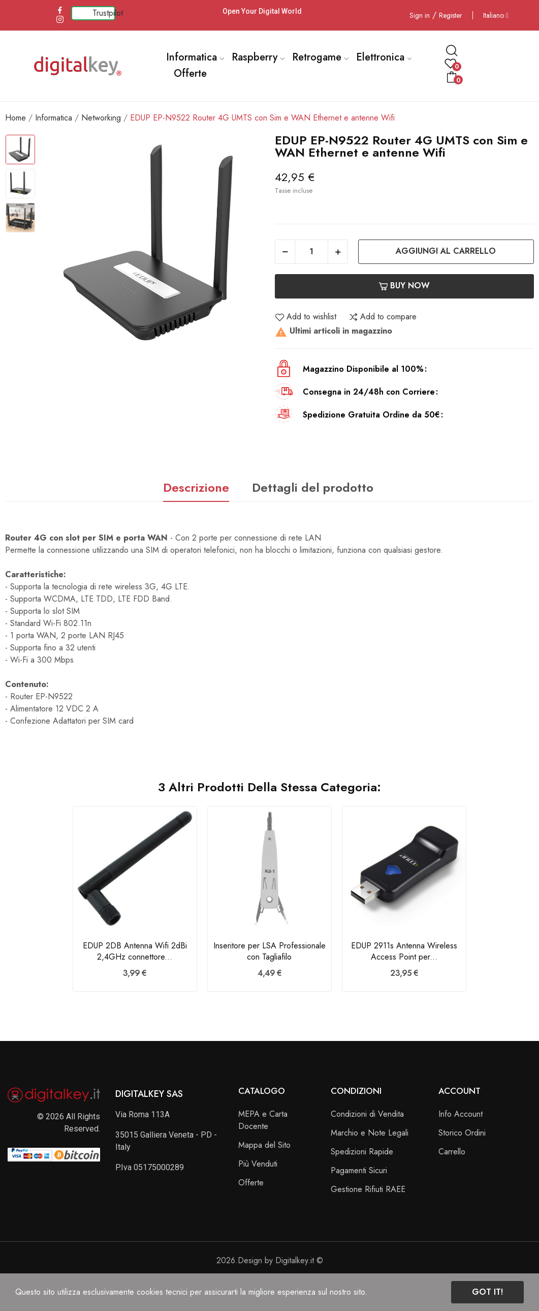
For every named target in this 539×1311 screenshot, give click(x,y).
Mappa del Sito (264, 1145)
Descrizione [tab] (196, 487)
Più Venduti (257, 1164)
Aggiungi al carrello (446, 251)
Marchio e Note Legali (369, 1133)
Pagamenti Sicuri (359, 1170)
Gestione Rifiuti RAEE (368, 1189)
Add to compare (382, 317)
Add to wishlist (305, 317)
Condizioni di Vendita (367, 1114)
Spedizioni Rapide (362, 1151)
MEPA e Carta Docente (263, 1120)
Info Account (460, 1114)
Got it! (487, 1292)
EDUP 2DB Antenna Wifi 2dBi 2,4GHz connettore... (135, 951)
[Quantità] (311, 252)
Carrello (451, 1151)
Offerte (251, 1182)
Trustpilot (107, 13)
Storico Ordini (462, 1133)
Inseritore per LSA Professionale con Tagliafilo (269, 951)
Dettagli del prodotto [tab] (312, 487)
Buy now (404, 285)
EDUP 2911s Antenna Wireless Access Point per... (404, 951)
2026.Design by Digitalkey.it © (269, 1260)
